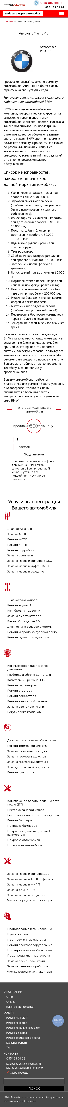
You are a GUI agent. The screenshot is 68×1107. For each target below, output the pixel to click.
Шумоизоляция (18, 934)
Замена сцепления (20, 555)
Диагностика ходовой (23, 600)
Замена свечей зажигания (26, 706)
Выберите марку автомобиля (23, 13)
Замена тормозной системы (27, 762)
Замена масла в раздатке (25, 571)
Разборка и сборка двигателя (29, 674)
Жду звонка (34, 454)
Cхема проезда (19, 1072)
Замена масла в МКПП (23, 884)
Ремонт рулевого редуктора (28, 637)
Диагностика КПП (20, 528)
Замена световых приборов (27, 966)
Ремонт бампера (19, 820)
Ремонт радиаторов (22, 685)
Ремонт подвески (16, 1022)
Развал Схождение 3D (23, 621)
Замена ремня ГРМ (21, 890)
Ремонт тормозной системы (27, 745)
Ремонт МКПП (17, 545)
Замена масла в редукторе (26, 895)
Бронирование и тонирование (29, 929)
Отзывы (10, 1001)
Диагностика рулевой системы (29, 626)
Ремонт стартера (19, 690)
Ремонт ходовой (19, 605)
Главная (8, 21)
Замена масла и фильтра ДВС (28, 873)
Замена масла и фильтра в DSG (29, 560)
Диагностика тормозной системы (31, 740)
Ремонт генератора (21, 696)
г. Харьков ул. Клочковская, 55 (23, 1063)
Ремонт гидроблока (21, 550)
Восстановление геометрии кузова (33, 815)
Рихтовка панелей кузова (25, 810)
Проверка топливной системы (29, 950)
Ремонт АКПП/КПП (17, 1017)
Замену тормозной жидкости (28, 767)
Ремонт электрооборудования (29, 945)
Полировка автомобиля (24, 845)
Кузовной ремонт (16, 1042)
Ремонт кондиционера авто (23, 1027)
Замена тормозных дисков (26, 756)
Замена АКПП (17, 534)
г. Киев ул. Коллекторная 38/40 (24, 1067)
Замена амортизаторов (24, 616)
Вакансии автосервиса (20, 1006)
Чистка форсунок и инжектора (29, 900)
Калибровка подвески (23, 610)
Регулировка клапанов (24, 712)
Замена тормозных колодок (27, 751)
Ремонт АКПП (17, 539)
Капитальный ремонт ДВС (26, 680)
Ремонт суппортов (20, 772)
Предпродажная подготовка (28, 955)
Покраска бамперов (22, 825)
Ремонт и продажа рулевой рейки (32, 632)
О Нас (9, 997)
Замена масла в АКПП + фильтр (30, 879)
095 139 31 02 (54, 7)
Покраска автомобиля (23, 840)
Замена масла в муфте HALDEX (29, 566)
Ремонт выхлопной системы (27, 701)
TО (8, 1047)
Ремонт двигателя (17, 1032)
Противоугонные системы (26, 939)
